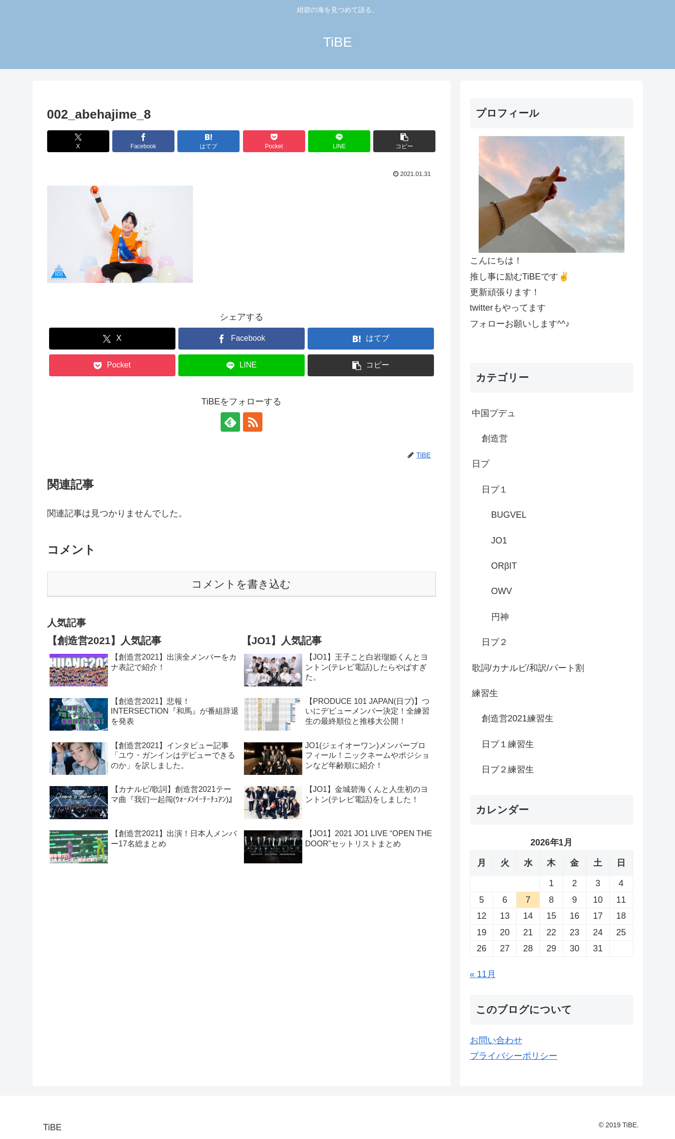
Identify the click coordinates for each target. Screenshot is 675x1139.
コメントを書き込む (241, 584)
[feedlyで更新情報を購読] (230, 422)
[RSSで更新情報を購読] (252, 422)
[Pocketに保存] (274, 141)
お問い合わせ (496, 1040)
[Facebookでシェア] (143, 141)
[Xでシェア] (78, 141)
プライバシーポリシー (513, 1056)
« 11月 (483, 974)
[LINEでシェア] (339, 141)
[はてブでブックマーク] (208, 141)
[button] (404, 141)
